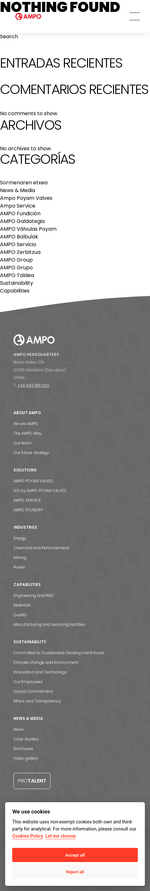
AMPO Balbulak (19, 236)
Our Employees (28, 681)
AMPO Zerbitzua (20, 252)
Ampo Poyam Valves (26, 198)
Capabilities (15, 290)
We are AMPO (25, 423)
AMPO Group (16, 260)
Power (19, 567)
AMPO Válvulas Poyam (28, 229)
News (18, 729)
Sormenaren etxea (24, 182)
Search (9, 36)
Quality (20, 614)
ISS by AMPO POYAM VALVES (39, 490)
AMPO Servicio (18, 244)
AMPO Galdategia (22, 221)
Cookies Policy (27, 836)
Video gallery (25, 758)
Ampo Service (17, 205)
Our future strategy (31, 452)
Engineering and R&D (33, 595)
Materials (22, 605)
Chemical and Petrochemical (41, 548)
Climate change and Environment (45, 662)
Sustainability (16, 283)
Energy (19, 538)
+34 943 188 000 (33, 385)
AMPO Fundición (20, 213)
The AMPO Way (27, 433)
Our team (22, 443)
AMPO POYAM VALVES (33, 481)
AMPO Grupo (16, 267)
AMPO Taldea (17, 275)
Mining (19, 557)
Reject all (75, 871)
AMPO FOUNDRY (28, 510)
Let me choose (60, 836)
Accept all (75, 855)
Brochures (23, 748)
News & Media (17, 190)
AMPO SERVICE (27, 500)
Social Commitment (33, 691)
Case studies (26, 739)
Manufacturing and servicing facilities (49, 624)
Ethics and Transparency (37, 701)
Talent (32, 780)
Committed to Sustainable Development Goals (58, 652)
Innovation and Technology (40, 672)
